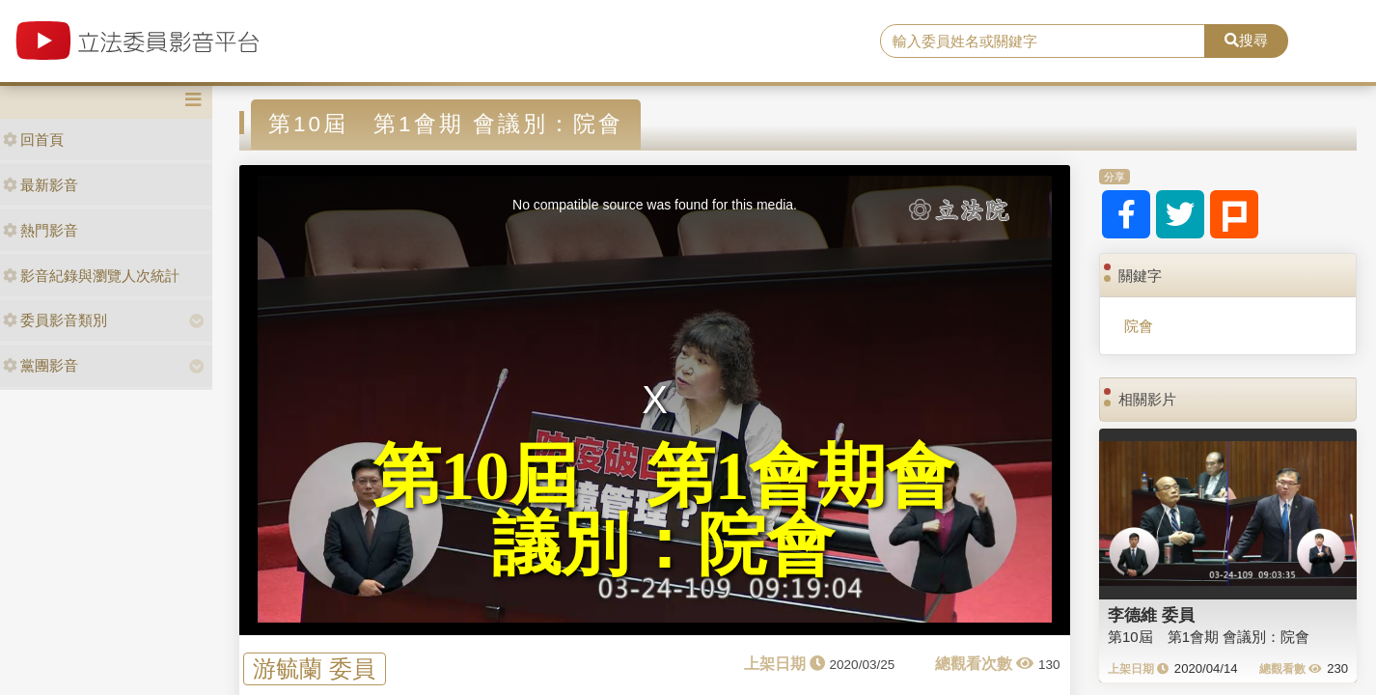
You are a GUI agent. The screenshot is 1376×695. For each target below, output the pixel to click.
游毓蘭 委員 (314, 668)
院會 (1138, 326)
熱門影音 (40, 230)
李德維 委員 (1151, 615)
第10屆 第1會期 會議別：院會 (1208, 636)
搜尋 (1246, 40)
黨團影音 (40, 365)
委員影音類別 (55, 320)
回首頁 (33, 139)
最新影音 (40, 185)
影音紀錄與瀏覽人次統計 (91, 275)
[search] (1042, 41)
